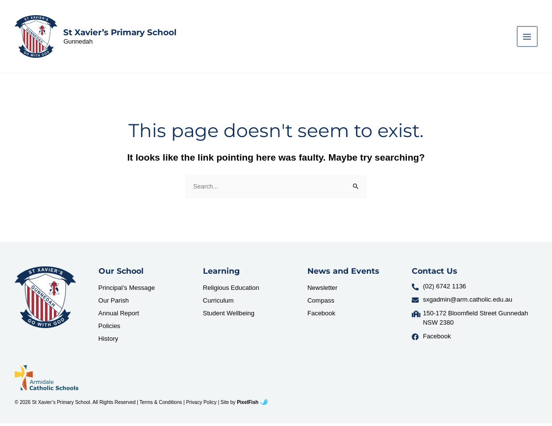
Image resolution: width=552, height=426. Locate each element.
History (108, 341)
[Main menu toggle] (527, 37)
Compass (320, 303)
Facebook (321, 315)
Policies (110, 328)
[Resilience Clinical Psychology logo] (45, 300)
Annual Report (119, 315)
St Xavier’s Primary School (121, 34)
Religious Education (231, 290)
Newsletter (322, 290)
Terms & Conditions (161, 404)
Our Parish (114, 303)
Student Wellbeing (228, 315)
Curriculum (218, 303)
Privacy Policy (201, 404)
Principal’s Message (127, 290)
